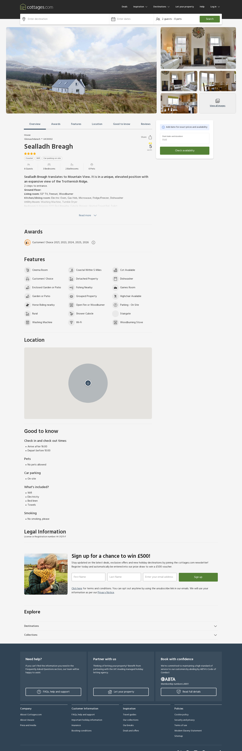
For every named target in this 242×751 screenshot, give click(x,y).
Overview (35, 124)
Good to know (121, 124)
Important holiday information (87, 720)
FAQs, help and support (53, 692)
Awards (55, 124)
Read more (88, 215)
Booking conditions (81, 731)
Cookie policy (181, 715)
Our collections (130, 720)
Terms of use (180, 725)
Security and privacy (184, 720)
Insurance (76, 725)
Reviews (145, 124)
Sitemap (178, 736)
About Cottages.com (31, 715)
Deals (124, 7)
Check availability (184, 150)
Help (202, 7)
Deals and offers (131, 731)
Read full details (189, 692)
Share (146, 137)
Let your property (185, 7)
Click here (77, 588)
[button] (131, 19)
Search (210, 19)
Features (76, 124)
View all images (217, 103)
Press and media (28, 725)
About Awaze (27, 720)
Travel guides (129, 715)
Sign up (198, 577)
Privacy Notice (106, 592)
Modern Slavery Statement (188, 731)
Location (97, 124)
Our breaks (128, 725)
